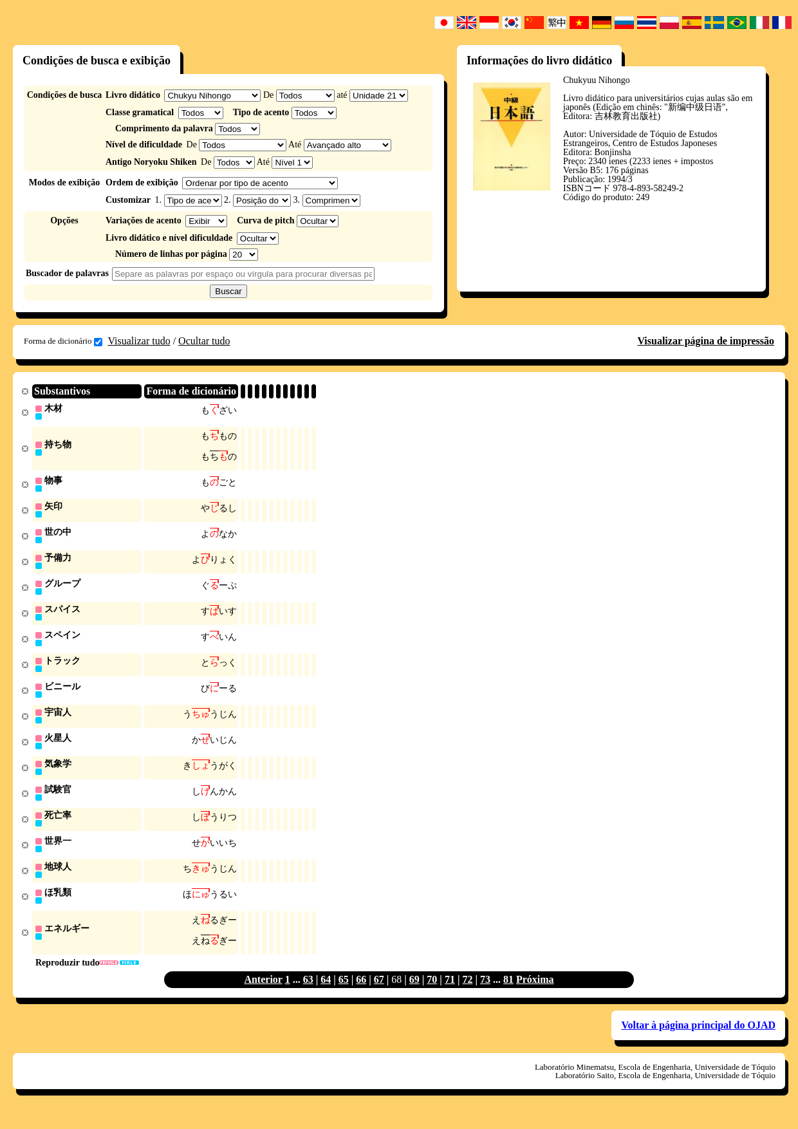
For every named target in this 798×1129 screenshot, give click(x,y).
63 (308, 993)
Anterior (263, 993)
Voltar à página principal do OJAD (698, 1039)
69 (414, 993)
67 (379, 993)
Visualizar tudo (138, 340)
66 (361, 993)
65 (344, 993)
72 (467, 993)
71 (450, 993)
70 (432, 993)
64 (325, 993)
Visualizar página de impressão (705, 340)
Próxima (535, 993)
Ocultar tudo (204, 340)
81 (508, 993)
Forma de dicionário (63, 341)
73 (485, 993)
